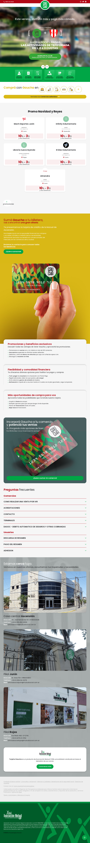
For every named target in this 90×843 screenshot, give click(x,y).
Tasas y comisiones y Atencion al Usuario (17, 795)
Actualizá (28, 75)
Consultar (59, 75)
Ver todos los (45, 97)
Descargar (37, 75)
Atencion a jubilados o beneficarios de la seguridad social (55, 782)
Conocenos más (45, 766)
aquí (20, 792)
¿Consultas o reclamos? (28, 782)
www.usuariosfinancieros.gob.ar (24, 786)
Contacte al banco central (12, 782)
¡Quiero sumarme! (13, 251)
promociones (7, 203)
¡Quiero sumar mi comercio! (45, 478)
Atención (19, 75)
